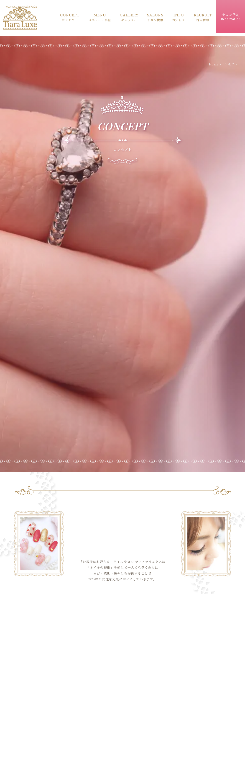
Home (214, 65)
